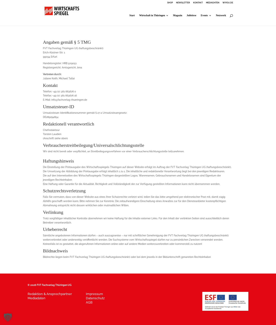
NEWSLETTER (183, 3)
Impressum (94, 294)
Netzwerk (221, 15)
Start (132, 15)
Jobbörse (191, 15)
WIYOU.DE (227, 3)
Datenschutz (95, 298)
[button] (7, 317)
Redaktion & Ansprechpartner (50, 294)
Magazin (177, 15)
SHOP (170, 3)
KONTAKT (198, 3)
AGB (89, 302)
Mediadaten (36, 298)
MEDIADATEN (212, 3)
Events (204, 15)
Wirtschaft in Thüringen (152, 15)
